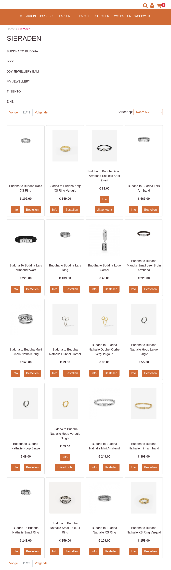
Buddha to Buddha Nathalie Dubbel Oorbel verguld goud (104, 349)
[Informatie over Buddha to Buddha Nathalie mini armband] (144, 403)
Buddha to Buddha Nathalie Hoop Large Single (144, 349)
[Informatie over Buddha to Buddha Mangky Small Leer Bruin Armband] (144, 234)
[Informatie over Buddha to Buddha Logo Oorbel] (104, 239)
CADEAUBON (27, 16)
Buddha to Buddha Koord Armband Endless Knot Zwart (104, 176)
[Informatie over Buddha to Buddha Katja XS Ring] (25, 139)
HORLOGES (46, 16)
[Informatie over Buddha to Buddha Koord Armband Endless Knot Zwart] (104, 145)
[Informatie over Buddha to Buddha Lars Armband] (144, 139)
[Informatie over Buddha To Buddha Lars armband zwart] (25, 239)
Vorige (13, 112)
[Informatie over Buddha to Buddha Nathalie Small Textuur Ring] (65, 497)
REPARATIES (84, 16)
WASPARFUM (122, 16)
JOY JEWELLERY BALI (23, 71)
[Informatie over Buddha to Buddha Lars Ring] (65, 234)
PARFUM (64, 16)
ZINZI (10, 101)
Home (11, 29)
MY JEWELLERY (18, 81)
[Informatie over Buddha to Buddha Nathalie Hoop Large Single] (144, 319)
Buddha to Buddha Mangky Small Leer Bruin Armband (144, 265)
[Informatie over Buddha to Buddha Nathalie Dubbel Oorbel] (65, 319)
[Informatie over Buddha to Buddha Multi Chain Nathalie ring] (25, 319)
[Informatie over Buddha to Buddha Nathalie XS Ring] (104, 497)
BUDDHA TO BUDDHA (22, 51)
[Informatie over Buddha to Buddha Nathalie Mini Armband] (104, 403)
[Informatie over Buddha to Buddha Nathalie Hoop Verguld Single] (65, 403)
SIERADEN (102, 16)
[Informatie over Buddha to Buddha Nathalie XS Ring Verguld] (144, 497)
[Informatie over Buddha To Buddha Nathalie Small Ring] (25, 491)
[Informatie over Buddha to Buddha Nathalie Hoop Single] (25, 403)
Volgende (41, 112)
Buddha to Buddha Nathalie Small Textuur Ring (65, 528)
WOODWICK (142, 16)
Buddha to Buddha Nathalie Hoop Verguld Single (65, 433)
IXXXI (11, 61)
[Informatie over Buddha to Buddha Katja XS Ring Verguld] (65, 145)
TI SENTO (14, 91)
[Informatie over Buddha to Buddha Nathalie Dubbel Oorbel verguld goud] (104, 319)
